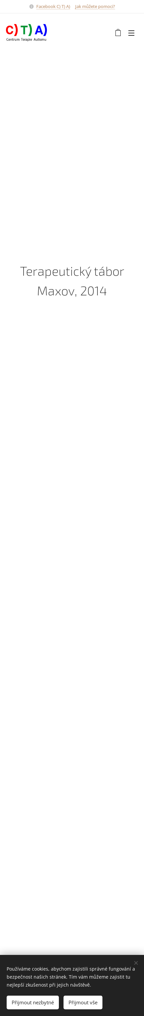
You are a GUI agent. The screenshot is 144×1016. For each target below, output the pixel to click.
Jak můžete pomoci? (95, 6)
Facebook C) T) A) (53, 6)
